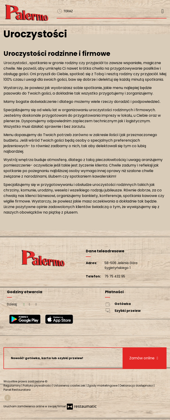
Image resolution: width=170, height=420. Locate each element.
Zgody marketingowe (102, 385)
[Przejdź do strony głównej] (26, 13)
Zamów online (144, 358)
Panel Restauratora (17, 390)
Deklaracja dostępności (137, 385)
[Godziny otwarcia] (36, 304)
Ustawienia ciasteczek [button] (70, 385)
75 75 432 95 (115, 276)
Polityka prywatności (37, 385)
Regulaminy (12, 385)
